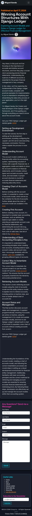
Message (5, 439)
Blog (7, 482)
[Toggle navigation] (28, 2)
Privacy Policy (9, 513)
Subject (4, 431)
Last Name (5, 417)
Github (8, 484)
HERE (14, 123)
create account (21, 271)
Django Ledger (10, 486)
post (3, 206)
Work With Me (10, 488)
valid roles (11, 255)
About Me (9, 490)
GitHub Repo (15, 234)
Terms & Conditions (21, 513)
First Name (5, 409)
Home (8, 480)
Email (3, 424)
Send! (6, 466)
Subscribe (7, 503)
